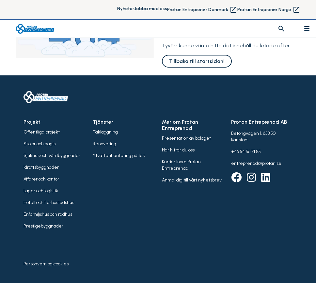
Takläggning (105, 132)
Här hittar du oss (178, 150)
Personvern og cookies (46, 264)
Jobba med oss (150, 8)
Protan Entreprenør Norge (268, 10)
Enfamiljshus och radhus (48, 214)
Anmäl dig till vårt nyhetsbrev (192, 180)
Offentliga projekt (42, 132)
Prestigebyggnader (43, 226)
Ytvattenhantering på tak (119, 155)
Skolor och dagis (39, 144)
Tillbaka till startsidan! (197, 61)
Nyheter (125, 8)
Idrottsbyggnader (41, 167)
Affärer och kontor (41, 179)
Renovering (104, 144)
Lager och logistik (41, 191)
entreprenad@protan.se (256, 163)
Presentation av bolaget (186, 138)
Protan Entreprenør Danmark (202, 10)
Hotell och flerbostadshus (49, 202)
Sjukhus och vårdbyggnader (52, 155)
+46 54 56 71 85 (246, 151)
